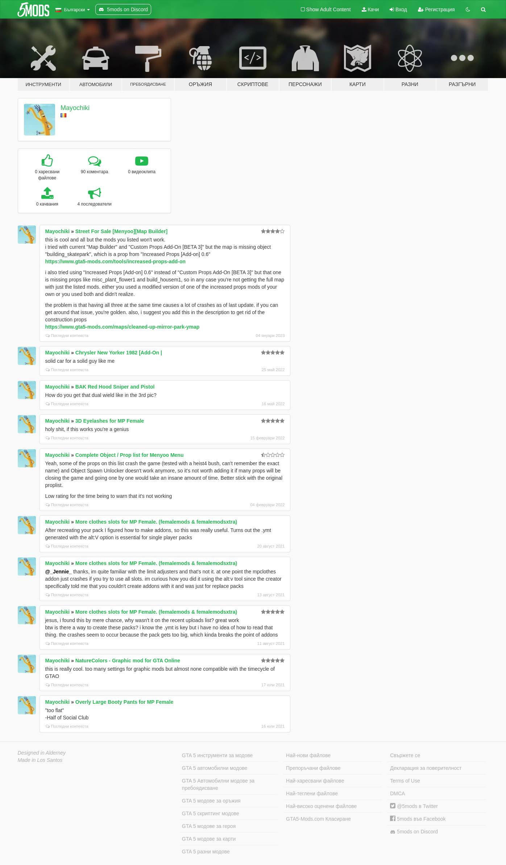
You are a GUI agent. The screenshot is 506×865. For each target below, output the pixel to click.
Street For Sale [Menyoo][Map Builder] (121, 231)
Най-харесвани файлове (315, 781)
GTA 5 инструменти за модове (217, 755)
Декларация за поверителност (425, 768)
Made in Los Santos (40, 760)
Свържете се (405, 755)
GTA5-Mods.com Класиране (318, 819)
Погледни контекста (67, 335)
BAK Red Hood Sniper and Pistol (115, 387)
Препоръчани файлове (313, 768)
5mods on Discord (414, 832)
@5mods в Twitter (414, 806)
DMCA (397, 793)
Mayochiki (75, 107)
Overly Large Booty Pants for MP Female (124, 702)
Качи (370, 9)
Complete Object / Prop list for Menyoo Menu (129, 455)
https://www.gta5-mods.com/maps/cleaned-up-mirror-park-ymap (122, 327)
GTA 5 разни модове (206, 851)
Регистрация (436, 9)
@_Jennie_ (58, 571)
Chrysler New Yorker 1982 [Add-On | (118, 353)
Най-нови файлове (308, 755)
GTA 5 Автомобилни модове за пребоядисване (218, 784)
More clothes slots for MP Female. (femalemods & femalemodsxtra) (156, 522)
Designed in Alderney (42, 753)
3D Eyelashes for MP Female (109, 421)
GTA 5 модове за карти (209, 839)
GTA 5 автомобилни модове (214, 768)
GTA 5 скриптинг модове (210, 813)
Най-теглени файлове (312, 793)
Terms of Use (405, 781)
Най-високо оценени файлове (321, 806)
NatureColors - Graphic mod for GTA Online (127, 660)
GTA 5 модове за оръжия (211, 801)
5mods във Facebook (417, 819)
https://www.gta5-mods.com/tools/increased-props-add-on (115, 261)
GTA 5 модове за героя (209, 826)
